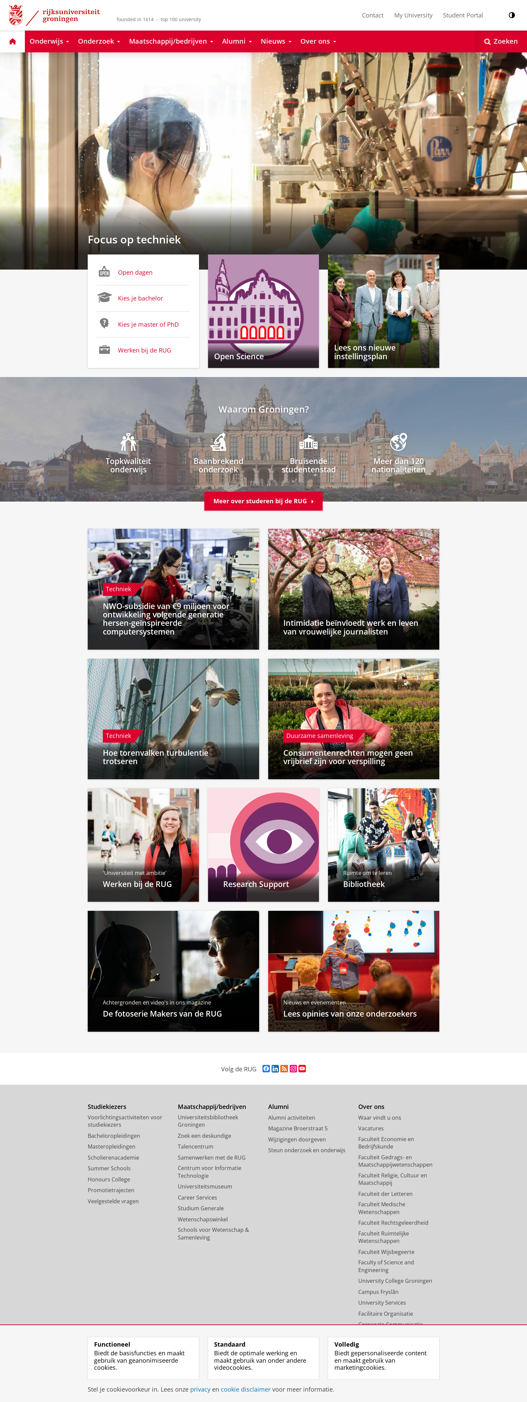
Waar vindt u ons (379, 1118)
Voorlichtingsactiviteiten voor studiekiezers (125, 1121)
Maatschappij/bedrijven (212, 1107)
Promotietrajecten (111, 1191)
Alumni (278, 1107)
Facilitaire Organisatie (385, 1314)
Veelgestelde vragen (113, 1202)
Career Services (197, 1198)
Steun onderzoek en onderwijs (307, 1151)
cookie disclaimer (246, 1389)
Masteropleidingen (111, 1147)
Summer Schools (109, 1169)
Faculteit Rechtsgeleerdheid (393, 1223)
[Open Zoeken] (501, 41)
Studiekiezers (107, 1107)
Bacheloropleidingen (114, 1136)
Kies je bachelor (130, 297)
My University (413, 15)
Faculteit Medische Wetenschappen (381, 1208)
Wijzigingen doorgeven (297, 1140)
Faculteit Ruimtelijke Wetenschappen (383, 1238)
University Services (382, 1303)
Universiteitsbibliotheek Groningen (208, 1121)
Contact (372, 15)
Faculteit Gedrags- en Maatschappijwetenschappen (395, 1161)
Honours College (109, 1180)
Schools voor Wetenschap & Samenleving (213, 1234)
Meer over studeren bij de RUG (263, 502)
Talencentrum (195, 1147)
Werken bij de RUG (134, 349)
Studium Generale (201, 1209)
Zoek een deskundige (204, 1136)
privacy (200, 1389)
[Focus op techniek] (263, 161)
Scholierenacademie (113, 1158)
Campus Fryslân (378, 1292)
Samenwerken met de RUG (212, 1158)
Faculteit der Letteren (385, 1194)
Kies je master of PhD (138, 323)
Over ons (371, 1107)
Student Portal (463, 15)
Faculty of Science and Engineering (386, 1266)
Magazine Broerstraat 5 (298, 1129)
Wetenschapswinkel (203, 1220)
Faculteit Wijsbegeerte (386, 1252)
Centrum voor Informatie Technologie (209, 1172)
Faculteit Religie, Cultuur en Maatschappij (392, 1179)
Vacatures (371, 1129)
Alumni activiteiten (291, 1118)
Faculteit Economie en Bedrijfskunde (386, 1143)
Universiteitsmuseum (205, 1187)
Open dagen (125, 271)
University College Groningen (395, 1281)
